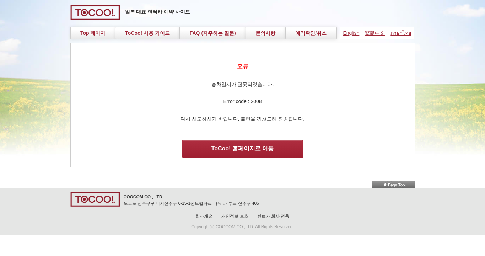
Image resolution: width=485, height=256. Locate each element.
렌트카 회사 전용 (273, 216)
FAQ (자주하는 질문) (213, 33)
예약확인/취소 (311, 33)
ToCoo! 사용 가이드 (147, 33)
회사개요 (203, 216)
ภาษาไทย (400, 33)
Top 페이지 (93, 33)
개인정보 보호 (234, 216)
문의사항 (265, 33)
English (351, 33)
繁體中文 (375, 33)
